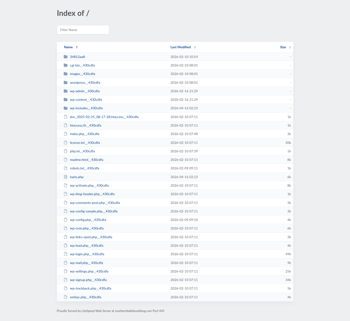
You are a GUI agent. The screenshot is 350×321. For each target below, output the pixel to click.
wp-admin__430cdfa (82, 91)
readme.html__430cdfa (83, 160)
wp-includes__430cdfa (83, 108)
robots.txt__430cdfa (81, 168)
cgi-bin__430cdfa (79, 65)
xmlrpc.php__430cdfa (82, 297)
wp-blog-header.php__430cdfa (89, 194)
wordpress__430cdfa (82, 82)
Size (283, 47)
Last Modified (181, 47)
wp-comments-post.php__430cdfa (92, 203)
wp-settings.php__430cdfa (86, 271)
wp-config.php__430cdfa (85, 220)
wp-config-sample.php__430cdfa (91, 211)
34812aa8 (74, 57)
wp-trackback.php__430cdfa (87, 288)
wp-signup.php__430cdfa (85, 280)
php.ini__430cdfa (79, 151)
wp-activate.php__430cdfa (86, 185)
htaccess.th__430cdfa (82, 125)
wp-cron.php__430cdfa (84, 228)
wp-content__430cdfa (83, 99)
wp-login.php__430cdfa (84, 254)
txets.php (74, 177)
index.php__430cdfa (81, 134)
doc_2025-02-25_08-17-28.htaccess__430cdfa (101, 117)
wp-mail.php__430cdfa (83, 263)
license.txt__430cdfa (82, 143)
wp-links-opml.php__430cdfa (88, 237)
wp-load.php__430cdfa (84, 245)
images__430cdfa (79, 74)
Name (68, 47)
